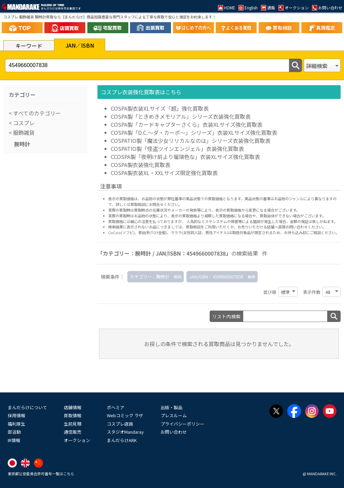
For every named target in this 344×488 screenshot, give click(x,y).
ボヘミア (115, 407)
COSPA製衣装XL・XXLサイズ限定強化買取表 (164, 173)
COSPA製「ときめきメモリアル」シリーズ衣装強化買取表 (181, 116)
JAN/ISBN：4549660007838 (216, 276)
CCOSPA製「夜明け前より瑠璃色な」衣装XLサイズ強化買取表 (185, 157)
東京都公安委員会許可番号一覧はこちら (41, 473)
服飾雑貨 (23, 132)
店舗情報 (72, 407)
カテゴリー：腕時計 (149, 276)
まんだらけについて (27, 407)
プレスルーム (174, 415)
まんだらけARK (122, 440)
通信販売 (72, 432)
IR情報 (14, 440)
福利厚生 (16, 424)
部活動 (14, 432)
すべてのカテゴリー (36, 113)
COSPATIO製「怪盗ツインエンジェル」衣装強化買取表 (177, 149)
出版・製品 (171, 407)
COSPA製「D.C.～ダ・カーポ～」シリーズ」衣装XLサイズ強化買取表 (194, 132)
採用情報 (16, 415)
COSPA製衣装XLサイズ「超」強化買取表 (160, 108)
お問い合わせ (174, 432)
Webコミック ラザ (125, 415)
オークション (77, 440)
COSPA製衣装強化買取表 (140, 165)
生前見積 (72, 424)
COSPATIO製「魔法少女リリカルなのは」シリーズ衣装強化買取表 (190, 141)
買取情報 (72, 415)
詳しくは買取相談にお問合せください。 (149, 204)
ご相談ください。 (324, 232)
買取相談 (193, 226)
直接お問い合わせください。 (302, 226)
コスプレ (23, 123)
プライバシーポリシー (182, 424)
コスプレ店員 (120, 424)
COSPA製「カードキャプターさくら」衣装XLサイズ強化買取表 (186, 124)
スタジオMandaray (125, 432)
